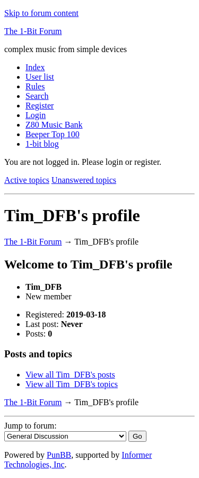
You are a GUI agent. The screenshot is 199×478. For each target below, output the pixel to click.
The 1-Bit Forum (33, 31)
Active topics (26, 180)
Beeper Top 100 (52, 134)
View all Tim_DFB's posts (70, 374)
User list (39, 76)
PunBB (59, 454)
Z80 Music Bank (54, 124)
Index (35, 67)
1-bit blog (42, 143)
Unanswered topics (83, 180)
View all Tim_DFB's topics (71, 384)
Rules (35, 86)
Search (37, 95)
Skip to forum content (41, 13)
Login (35, 115)
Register (39, 105)
